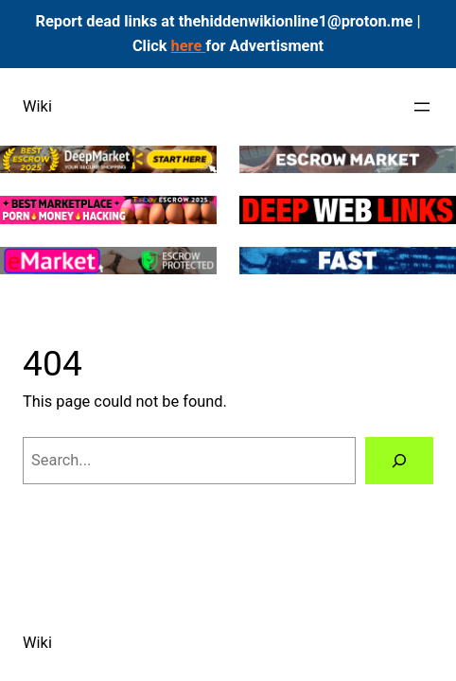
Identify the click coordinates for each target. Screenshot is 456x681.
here (188, 46)
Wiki (37, 106)
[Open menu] (422, 107)
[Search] (399, 460)
